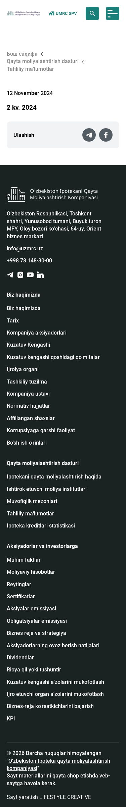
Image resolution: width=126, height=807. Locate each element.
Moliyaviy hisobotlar (31, 572)
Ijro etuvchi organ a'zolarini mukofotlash (55, 694)
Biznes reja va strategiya (36, 633)
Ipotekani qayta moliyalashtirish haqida (54, 476)
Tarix (13, 320)
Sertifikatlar (21, 596)
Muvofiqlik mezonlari (32, 501)
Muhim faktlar (24, 560)
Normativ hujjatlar (28, 406)
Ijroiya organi (23, 369)
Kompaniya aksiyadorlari (37, 333)
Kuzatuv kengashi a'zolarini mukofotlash (55, 682)
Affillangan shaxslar (31, 418)
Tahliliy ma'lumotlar (30, 513)
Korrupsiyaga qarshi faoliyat (41, 430)
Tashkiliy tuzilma (27, 382)
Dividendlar (20, 657)
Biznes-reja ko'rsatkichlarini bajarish (50, 706)
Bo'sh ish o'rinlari (27, 443)
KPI (11, 718)
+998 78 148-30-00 (29, 260)
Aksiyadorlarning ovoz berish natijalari (53, 645)
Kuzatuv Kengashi (28, 345)
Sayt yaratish (49, 797)
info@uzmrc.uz (25, 248)
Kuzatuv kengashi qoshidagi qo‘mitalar (53, 357)
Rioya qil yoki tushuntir (34, 669)
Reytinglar (19, 584)
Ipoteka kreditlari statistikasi (41, 525)
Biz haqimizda (24, 308)
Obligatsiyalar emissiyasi (37, 621)
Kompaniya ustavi (28, 394)
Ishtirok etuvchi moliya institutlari (47, 489)
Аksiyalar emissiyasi (31, 608)
